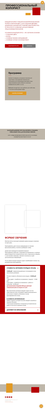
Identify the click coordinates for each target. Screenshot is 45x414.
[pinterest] (11, 397)
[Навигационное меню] (42, 2)
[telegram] (9, 397)
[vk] (7, 397)
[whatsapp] (5, 397)
